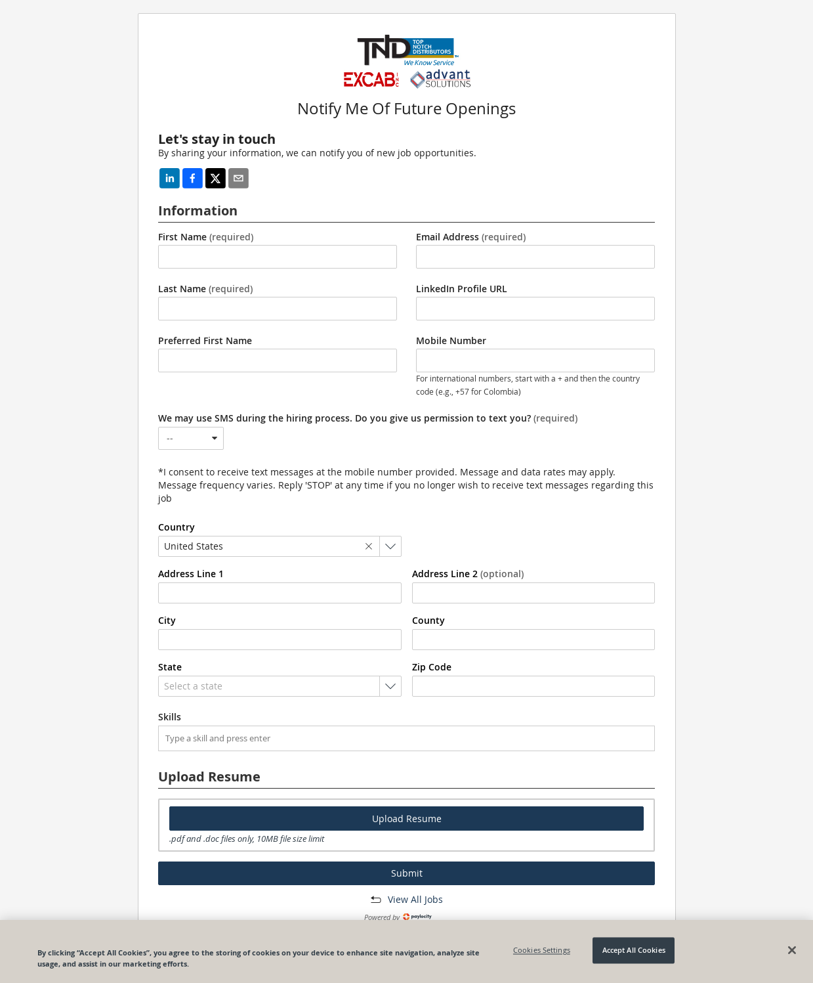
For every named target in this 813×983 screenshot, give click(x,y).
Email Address (471, 237)
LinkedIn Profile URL (461, 289)
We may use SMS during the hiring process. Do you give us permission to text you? (367, 418)
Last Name (205, 289)
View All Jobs (415, 899)
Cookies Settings (541, 950)
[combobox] (191, 438)
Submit (407, 873)
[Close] (792, 950)
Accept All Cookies (633, 950)
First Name (205, 237)
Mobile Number (451, 340)
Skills (169, 717)
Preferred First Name (205, 340)
